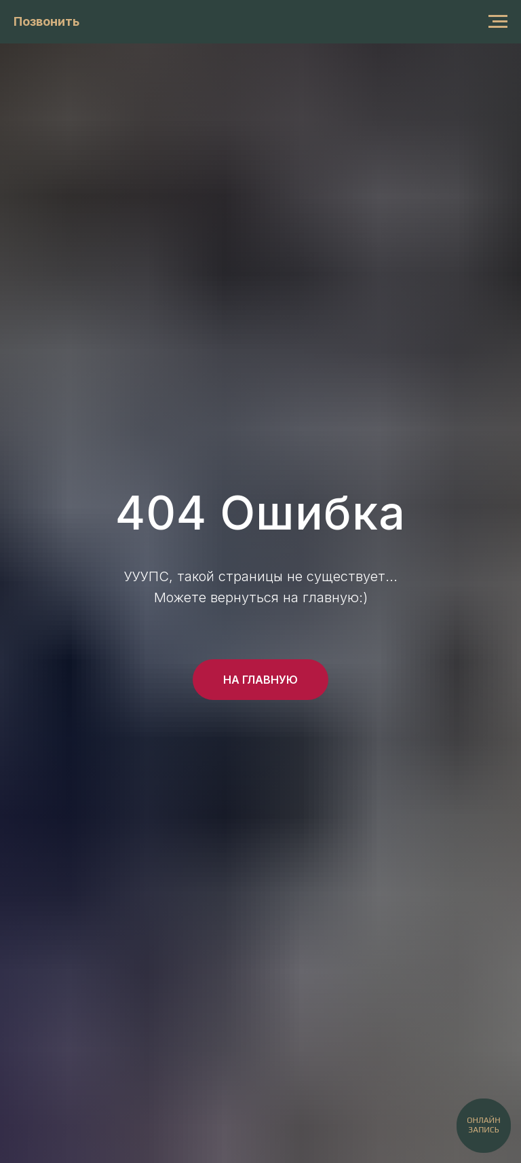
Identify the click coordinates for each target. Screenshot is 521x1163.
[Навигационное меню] (497, 22)
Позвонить (46, 21)
